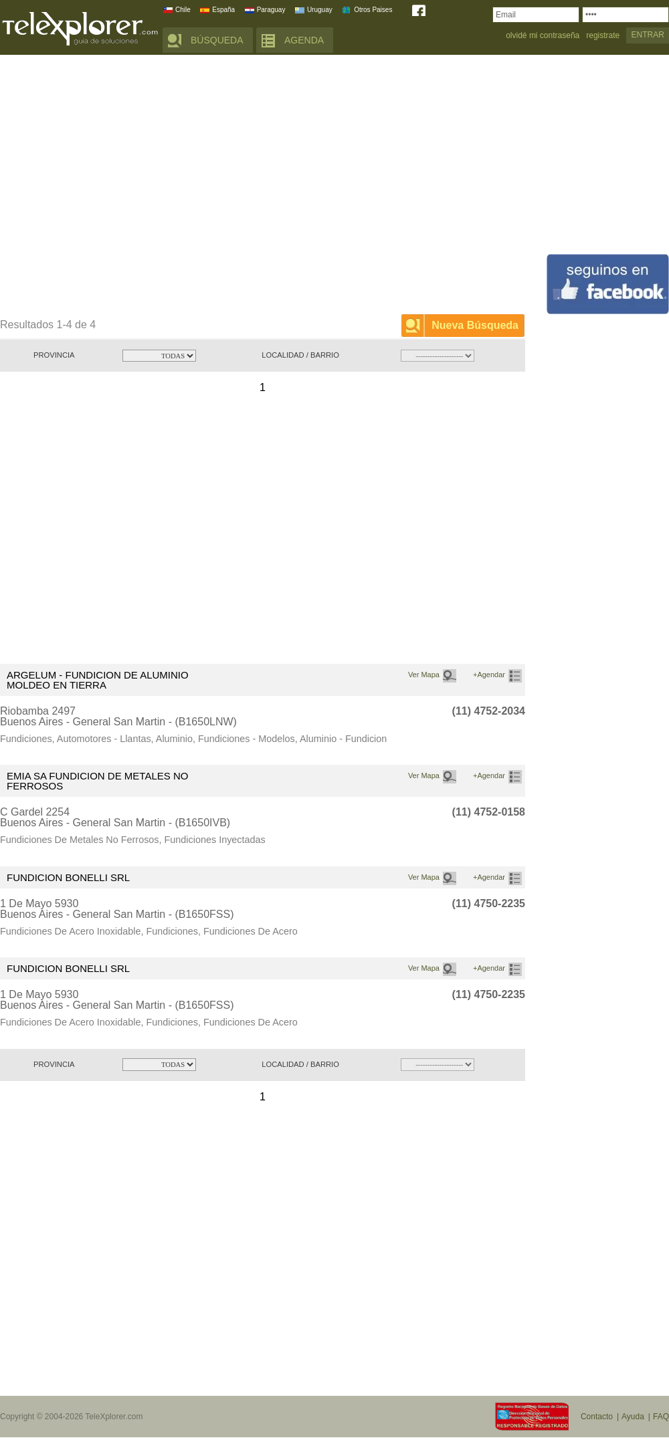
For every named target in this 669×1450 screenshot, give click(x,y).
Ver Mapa (424, 675)
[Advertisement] (125, 187)
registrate (602, 35)
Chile (183, 9)
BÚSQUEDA (217, 40)
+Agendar (489, 675)
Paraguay (271, 9)
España (223, 9)
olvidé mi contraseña (542, 35)
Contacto (597, 1417)
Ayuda (633, 1417)
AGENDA (304, 40)
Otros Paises (373, 9)
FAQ (661, 1417)
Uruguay (319, 9)
